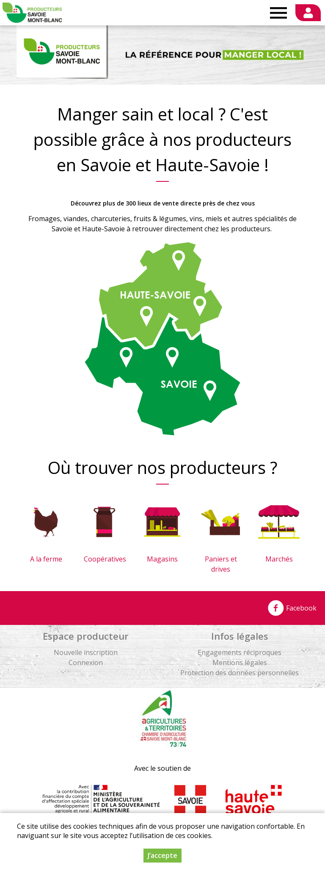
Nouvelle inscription (86, 652)
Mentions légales (239, 662)
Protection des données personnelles (239, 672)
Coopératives (105, 559)
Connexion (86, 662)
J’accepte (162, 855)
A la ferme (46, 559)
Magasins (162, 559)
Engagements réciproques (239, 652)
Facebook (292, 608)
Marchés (279, 559)
